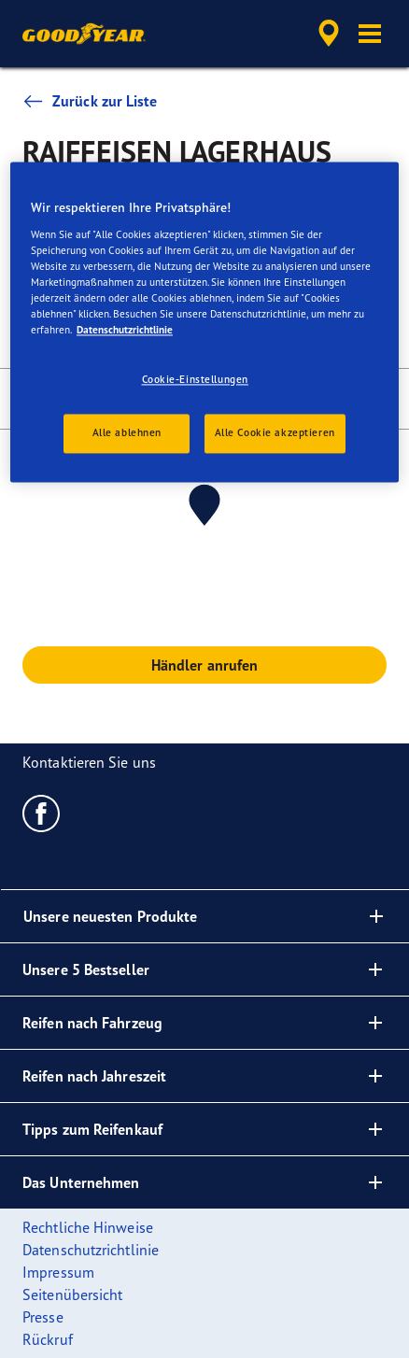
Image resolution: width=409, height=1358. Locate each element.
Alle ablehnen (127, 432)
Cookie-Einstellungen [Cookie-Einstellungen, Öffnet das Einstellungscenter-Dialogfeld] (195, 380)
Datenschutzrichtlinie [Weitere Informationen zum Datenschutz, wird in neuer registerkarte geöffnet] (125, 329)
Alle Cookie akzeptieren (275, 432)
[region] (204, 323)
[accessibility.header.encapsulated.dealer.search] (329, 33)
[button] (370, 33)
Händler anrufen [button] (205, 665)
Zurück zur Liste (90, 101)
